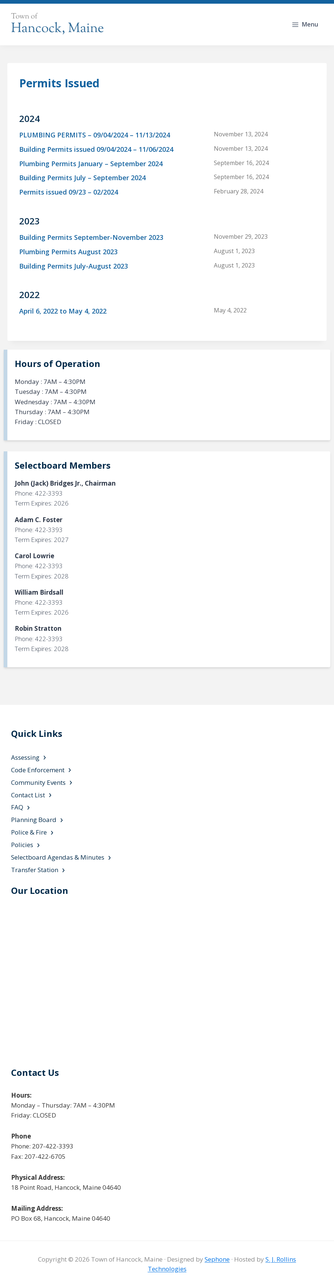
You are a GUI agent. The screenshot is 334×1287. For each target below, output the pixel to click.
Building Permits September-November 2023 (91, 237)
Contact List (28, 795)
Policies (22, 844)
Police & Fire (29, 832)
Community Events (38, 782)
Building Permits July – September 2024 (82, 177)
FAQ (17, 807)
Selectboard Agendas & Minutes (57, 857)
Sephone (217, 1259)
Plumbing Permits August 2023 (68, 251)
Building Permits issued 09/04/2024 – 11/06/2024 (96, 149)
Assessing (25, 757)
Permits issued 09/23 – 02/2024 (68, 192)
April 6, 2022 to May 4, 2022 (63, 311)
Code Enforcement (38, 770)
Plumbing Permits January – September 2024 (91, 163)
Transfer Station (34, 869)
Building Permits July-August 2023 (73, 266)
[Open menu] (305, 24)
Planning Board (33, 819)
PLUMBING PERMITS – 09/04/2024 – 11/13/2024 (94, 134)
